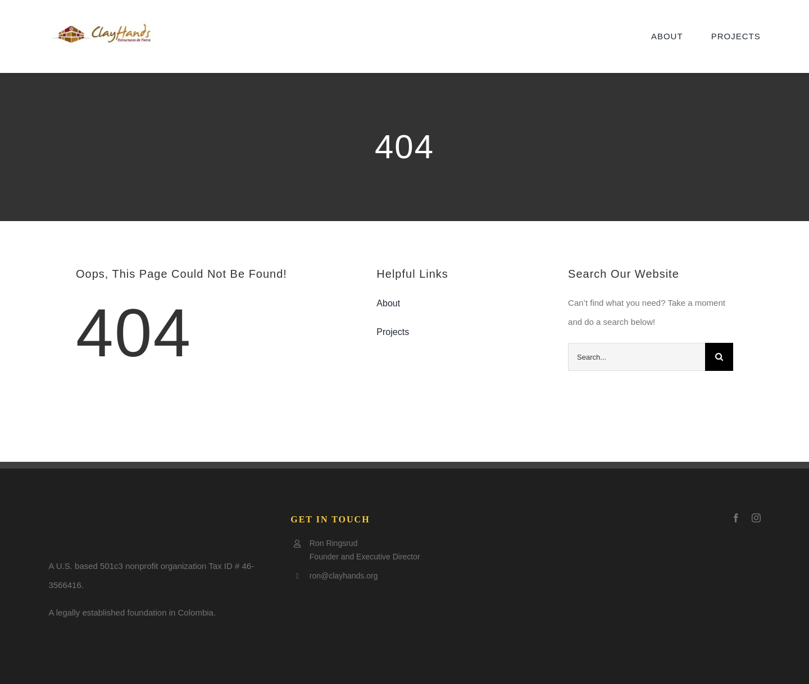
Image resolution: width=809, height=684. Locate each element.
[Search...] (636, 357)
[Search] (719, 357)
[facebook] (735, 517)
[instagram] (756, 517)
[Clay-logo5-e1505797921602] (101, 22)
